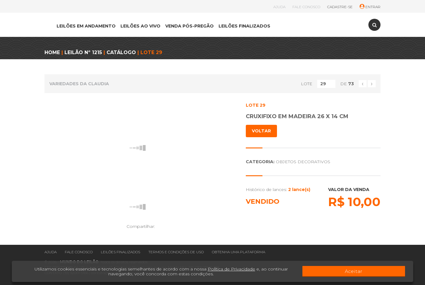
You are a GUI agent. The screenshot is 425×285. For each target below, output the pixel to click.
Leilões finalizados (120, 252)
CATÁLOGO (121, 52)
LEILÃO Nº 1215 (83, 52)
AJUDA (279, 7)
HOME (52, 52)
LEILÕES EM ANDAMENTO (86, 26)
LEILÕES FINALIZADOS (244, 26)
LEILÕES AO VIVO (140, 26)
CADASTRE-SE (340, 7)
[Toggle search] (374, 25)
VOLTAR (261, 131)
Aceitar (388, 271)
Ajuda (50, 252)
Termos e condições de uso (176, 252)
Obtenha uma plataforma (238, 252)
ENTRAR (370, 7)
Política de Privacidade (225, 269)
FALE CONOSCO (306, 7)
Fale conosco (79, 252)
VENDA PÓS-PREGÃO (189, 26)
